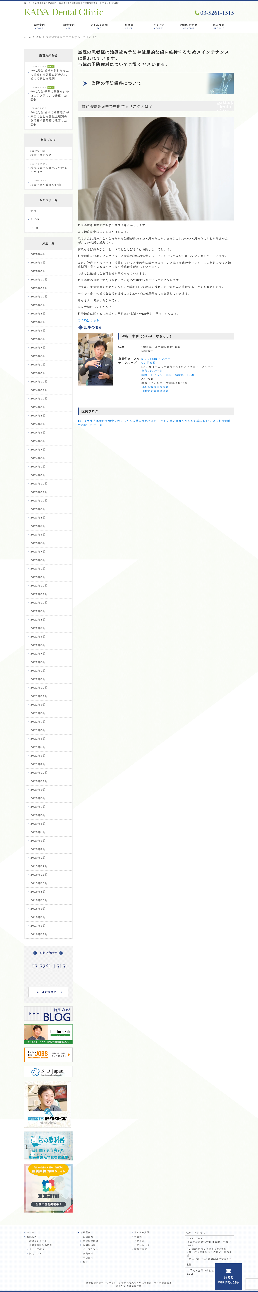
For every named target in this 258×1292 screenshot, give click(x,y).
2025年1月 (38, 373)
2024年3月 (38, 458)
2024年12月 (39, 381)
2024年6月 (38, 432)
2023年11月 (39, 492)
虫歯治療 (88, 1236)
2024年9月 (38, 407)
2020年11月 (39, 781)
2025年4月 (38, 347)
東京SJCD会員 (151, 372)
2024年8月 (38, 415)
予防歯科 (88, 1257)
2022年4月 (38, 653)
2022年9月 (38, 611)
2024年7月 (38, 424)
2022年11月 (39, 594)
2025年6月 (38, 330)
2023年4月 (38, 551)
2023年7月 (38, 526)
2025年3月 (38, 356)
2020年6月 (38, 815)
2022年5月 (38, 645)
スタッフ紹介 (37, 1249)
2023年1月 (38, 577)
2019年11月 (39, 874)
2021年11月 (39, 696)
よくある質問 (99, 27)
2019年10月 (39, 883)
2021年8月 (38, 713)
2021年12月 (39, 687)
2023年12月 (39, 483)
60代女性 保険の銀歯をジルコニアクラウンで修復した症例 (49, 93)
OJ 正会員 (148, 364)
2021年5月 (38, 738)
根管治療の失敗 (41, 153)
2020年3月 (38, 840)
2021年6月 (38, 730)
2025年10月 (39, 296)
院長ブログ (140, 1249)
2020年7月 (38, 806)
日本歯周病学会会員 (155, 392)
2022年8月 (38, 619)
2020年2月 (38, 849)
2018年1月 (38, 917)
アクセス (159, 27)
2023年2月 (38, 568)
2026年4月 (38, 254)
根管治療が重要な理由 (45, 183)
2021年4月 (38, 747)
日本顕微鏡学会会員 (155, 388)
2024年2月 (38, 466)
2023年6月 (38, 534)
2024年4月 (38, 449)
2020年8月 (38, 798)
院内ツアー (35, 1253)
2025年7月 (38, 322)
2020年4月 (38, 832)
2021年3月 (38, 755)
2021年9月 (38, 704)
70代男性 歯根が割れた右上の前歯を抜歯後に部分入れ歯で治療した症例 (49, 72)
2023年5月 (38, 543)
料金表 (129, 27)
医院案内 (39, 27)
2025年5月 (38, 339)
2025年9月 (38, 305)
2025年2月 (38, 364)
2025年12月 (39, 279)
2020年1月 (38, 857)
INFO (34, 227)
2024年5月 (38, 441)
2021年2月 (38, 764)
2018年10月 (39, 900)
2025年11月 (39, 288)
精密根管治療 (90, 1241)
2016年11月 (39, 934)
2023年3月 (38, 560)
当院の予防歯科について (118, 84)
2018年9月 (38, 908)
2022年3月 (38, 662)
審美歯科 (88, 1253)
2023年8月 (38, 517)
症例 (33, 210)
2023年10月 (39, 500)
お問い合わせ (189, 27)
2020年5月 (38, 823)
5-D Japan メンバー (156, 360)
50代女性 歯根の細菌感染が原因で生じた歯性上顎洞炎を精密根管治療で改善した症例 (49, 116)
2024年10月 (39, 398)
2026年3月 (38, 262)
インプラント (90, 1249)
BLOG (34, 219)
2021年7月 (38, 721)
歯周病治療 (89, 1245)
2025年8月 (38, 313)
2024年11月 (39, 390)
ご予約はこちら (88, 321)
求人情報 (218, 27)
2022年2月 (38, 670)
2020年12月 (39, 772)
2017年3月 (38, 925)
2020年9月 (38, 789)
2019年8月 (38, 891)
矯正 (85, 1262)
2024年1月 (38, 475)
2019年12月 (39, 866)
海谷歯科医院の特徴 (40, 1245)
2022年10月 (39, 602)
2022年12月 (39, 585)
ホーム (30, 1232)
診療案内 (69, 27)
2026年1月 (38, 271)
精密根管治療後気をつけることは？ (48, 168)
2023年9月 (38, 509)
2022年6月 (38, 636)
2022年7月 (38, 628)
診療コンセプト (38, 1241)
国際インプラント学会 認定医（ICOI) (168, 376)
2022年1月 (38, 679)
